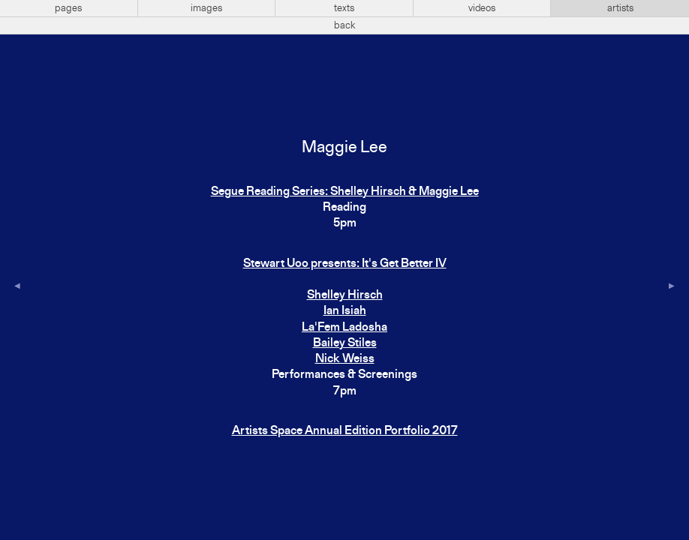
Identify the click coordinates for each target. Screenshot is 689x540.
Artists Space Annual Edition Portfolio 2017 (345, 431)
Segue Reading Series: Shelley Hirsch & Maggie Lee (345, 192)
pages (68, 8)
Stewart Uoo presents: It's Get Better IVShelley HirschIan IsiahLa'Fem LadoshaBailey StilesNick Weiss (345, 312)
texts (344, 8)
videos (481, 8)
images (206, 8)
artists (620, 8)
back (345, 25)
